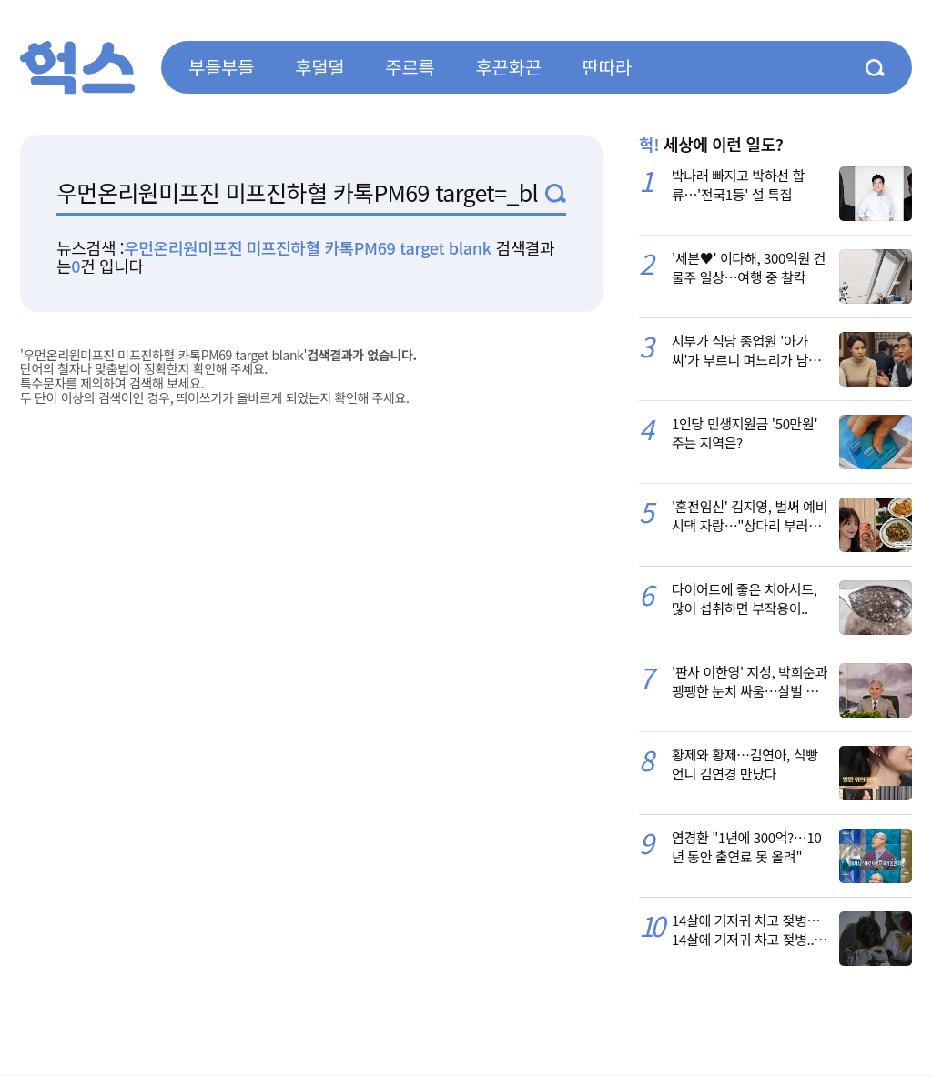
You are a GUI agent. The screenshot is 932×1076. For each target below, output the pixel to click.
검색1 (555, 193)
